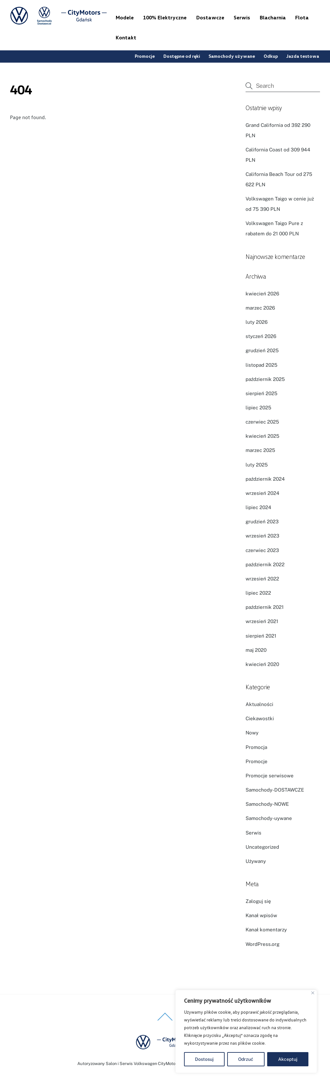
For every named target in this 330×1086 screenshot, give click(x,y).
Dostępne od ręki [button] (181, 56)
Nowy (252, 732)
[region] (246, 1031)
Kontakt (126, 37)
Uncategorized (262, 847)
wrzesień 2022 (262, 578)
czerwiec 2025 (262, 422)
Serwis (242, 17)
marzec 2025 (260, 450)
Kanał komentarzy (266, 929)
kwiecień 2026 (262, 293)
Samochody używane (232, 56)
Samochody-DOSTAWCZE (275, 790)
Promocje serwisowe (270, 775)
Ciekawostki (260, 718)
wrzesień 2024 (262, 493)
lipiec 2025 (258, 407)
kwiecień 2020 (262, 664)
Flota (302, 17)
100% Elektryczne (165, 17)
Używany (256, 861)
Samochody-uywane (269, 818)
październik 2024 (265, 479)
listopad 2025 (261, 365)
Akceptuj (287, 1059)
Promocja (256, 747)
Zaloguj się (258, 901)
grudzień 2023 (262, 521)
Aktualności (259, 704)
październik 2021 (265, 607)
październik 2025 (265, 379)
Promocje (145, 56)
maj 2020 (256, 650)
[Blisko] (312, 992)
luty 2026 (256, 322)
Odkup (271, 56)
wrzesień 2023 (262, 535)
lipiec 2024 (258, 507)
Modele (125, 17)
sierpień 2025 (261, 393)
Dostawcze (210, 17)
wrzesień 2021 (262, 621)
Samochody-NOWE (267, 804)
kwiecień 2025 (262, 436)
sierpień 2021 (261, 636)
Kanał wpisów (261, 915)
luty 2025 (257, 464)
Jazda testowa (302, 56)
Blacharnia (273, 17)
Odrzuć (245, 1059)
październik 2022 (265, 564)
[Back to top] (165, 1020)
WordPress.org (262, 944)
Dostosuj (204, 1059)
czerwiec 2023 (262, 550)
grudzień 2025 (262, 350)
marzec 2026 (260, 308)
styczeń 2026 (261, 336)
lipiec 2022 (258, 593)
